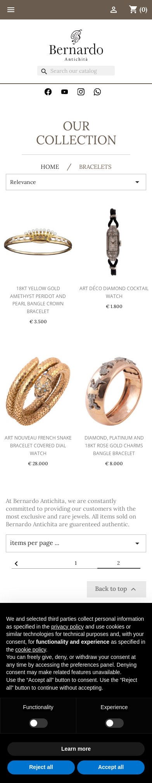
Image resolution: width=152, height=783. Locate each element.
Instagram (81, 91)
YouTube (64, 91)
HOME (50, 167)
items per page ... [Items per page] (76, 543)
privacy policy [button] (67, 627)
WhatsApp (97, 91)
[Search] (76, 70)
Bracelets (95, 167)
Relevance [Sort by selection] (76, 182)
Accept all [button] (111, 767)
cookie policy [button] (30, 649)
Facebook (48, 91)
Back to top (116, 589)
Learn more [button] (76, 749)
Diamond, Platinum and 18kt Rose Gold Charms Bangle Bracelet (114, 445)
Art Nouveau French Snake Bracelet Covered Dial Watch (38, 445)
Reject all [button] (41, 767)
